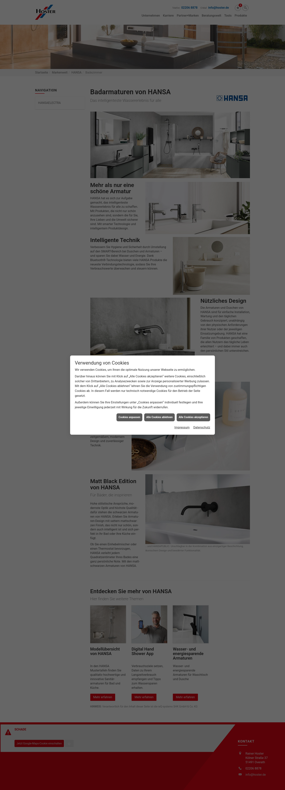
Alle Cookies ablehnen (159, 411)
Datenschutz (201, 422)
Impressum (182, 422)
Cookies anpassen (129, 411)
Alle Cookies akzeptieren (193, 411)
